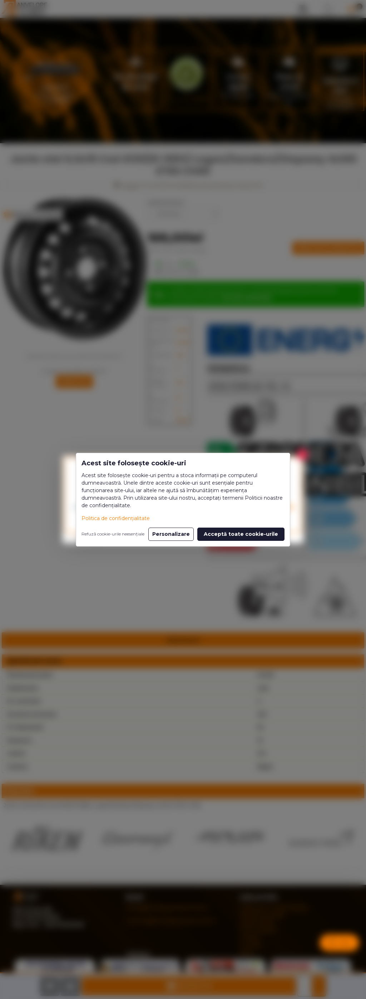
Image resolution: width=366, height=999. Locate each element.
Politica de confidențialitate (115, 518)
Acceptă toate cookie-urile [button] (241, 534)
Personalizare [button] (171, 534)
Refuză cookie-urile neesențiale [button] (112, 534)
